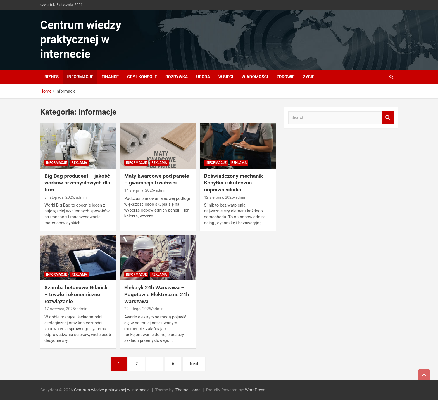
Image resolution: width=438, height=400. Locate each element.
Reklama (79, 163)
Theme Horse (188, 389)
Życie (308, 76)
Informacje (80, 76)
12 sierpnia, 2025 (219, 197)
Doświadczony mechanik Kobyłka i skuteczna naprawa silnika (233, 183)
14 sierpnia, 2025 (139, 190)
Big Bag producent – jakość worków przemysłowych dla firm (77, 183)
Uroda (203, 76)
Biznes (51, 76)
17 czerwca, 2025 (59, 309)
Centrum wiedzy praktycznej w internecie (80, 39)
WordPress (255, 389)
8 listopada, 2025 (59, 197)
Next (194, 363)
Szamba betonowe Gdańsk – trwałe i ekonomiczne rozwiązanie (76, 294)
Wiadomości (255, 76)
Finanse (110, 76)
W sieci (225, 76)
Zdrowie (286, 76)
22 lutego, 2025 (137, 309)
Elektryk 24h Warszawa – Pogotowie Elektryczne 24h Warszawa (156, 294)
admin (81, 197)
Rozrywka (176, 76)
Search (388, 117)
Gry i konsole (142, 76)
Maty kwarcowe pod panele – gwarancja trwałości (156, 179)
